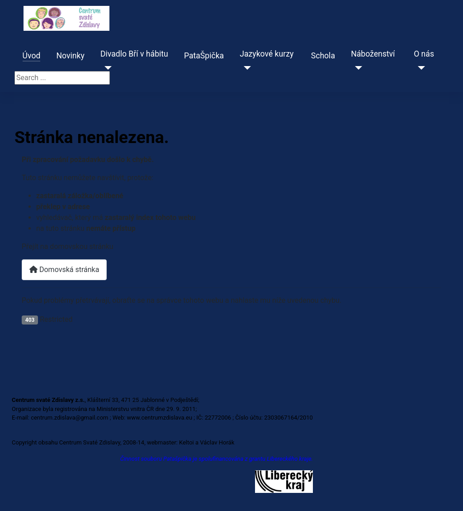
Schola (323, 55)
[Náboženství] (356, 67)
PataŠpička (204, 55)
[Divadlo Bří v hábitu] (106, 67)
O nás (424, 53)
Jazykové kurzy (266, 53)
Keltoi (186, 442)
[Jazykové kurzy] (245, 67)
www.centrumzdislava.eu (160, 417)
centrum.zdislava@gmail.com (69, 417)
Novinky (71, 55)
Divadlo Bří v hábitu (134, 53)
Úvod (32, 55)
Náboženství (373, 53)
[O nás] (419, 67)
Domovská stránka (64, 269)
